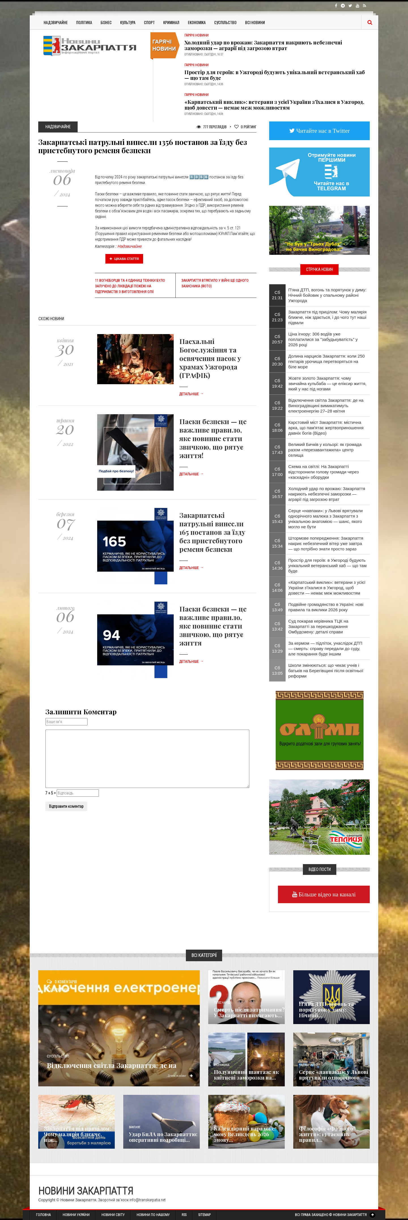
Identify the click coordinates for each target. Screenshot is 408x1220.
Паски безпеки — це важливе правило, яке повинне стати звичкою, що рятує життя (212, 625)
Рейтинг (245, 126)
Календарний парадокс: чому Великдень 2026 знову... (245, 1134)
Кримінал (171, 22)
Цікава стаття (124, 258)
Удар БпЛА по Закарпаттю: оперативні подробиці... (163, 1137)
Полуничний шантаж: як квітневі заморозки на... (246, 1075)
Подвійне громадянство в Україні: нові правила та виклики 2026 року (326, 607)
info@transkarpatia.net (147, 1200)
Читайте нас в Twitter (322, 131)
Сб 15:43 (277, 519)
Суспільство (225, 22)
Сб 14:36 (277, 565)
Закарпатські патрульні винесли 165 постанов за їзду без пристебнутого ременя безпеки (212, 532)
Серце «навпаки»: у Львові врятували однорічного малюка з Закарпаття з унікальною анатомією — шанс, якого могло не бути (325, 518)
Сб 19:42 (277, 383)
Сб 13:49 (277, 607)
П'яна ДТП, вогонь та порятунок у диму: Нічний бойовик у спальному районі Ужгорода (327, 295)
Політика (84, 22)
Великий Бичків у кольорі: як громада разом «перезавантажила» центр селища (325, 450)
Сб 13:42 (277, 626)
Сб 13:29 (277, 648)
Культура (127, 22)
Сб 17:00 (277, 472)
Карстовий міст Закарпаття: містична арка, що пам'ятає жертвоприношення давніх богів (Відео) (326, 427)
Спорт (149, 22)
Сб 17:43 (277, 450)
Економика (221, 1065)
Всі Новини (255, 22)
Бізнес (106, 22)
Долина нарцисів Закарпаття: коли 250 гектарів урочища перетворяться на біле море (326, 361)
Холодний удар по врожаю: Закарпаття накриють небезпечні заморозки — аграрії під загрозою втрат (263, 45)
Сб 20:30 (277, 361)
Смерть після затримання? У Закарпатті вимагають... (249, 1012)
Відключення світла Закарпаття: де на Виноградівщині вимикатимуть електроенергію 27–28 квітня (326, 405)
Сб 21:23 (277, 317)
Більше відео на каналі (326, 894)
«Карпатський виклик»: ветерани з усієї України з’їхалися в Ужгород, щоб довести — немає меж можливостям (274, 105)
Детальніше (191, 394)
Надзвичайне (56, 22)
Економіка (197, 22)
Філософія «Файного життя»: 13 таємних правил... (326, 1134)
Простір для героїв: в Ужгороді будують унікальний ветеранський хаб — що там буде (274, 75)
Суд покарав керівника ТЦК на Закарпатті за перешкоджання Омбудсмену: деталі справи (318, 626)
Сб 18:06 (277, 427)
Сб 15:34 (277, 543)
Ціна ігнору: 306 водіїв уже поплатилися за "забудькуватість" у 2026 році (323, 339)
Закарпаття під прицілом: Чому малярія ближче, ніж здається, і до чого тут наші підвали (327, 317)
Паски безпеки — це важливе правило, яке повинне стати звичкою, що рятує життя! (212, 438)
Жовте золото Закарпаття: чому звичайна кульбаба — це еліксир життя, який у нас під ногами (327, 383)
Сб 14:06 (277, 587)
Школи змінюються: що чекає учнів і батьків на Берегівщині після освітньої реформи (326, 670)
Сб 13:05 (277, 670)
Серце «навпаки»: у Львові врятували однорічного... (333, 1075)
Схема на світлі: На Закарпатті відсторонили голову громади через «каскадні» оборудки (323, 472)
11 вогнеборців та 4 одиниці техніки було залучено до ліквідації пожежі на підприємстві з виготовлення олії (130, 286)
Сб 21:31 (277, 295)
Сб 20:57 (277, 339)
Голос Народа (222, 1002)
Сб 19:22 (277, 405)
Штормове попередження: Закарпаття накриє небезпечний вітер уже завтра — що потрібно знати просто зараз (326, 543)
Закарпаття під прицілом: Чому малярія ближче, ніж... (77, 1134)
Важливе (134, 1127)
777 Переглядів (212, 126)
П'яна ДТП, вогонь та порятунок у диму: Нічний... (326, 1010)
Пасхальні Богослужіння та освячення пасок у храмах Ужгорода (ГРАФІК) (210, 358)
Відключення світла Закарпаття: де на (121, 1060)
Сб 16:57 (277, 494)
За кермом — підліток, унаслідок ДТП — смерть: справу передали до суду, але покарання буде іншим (325, 648)
